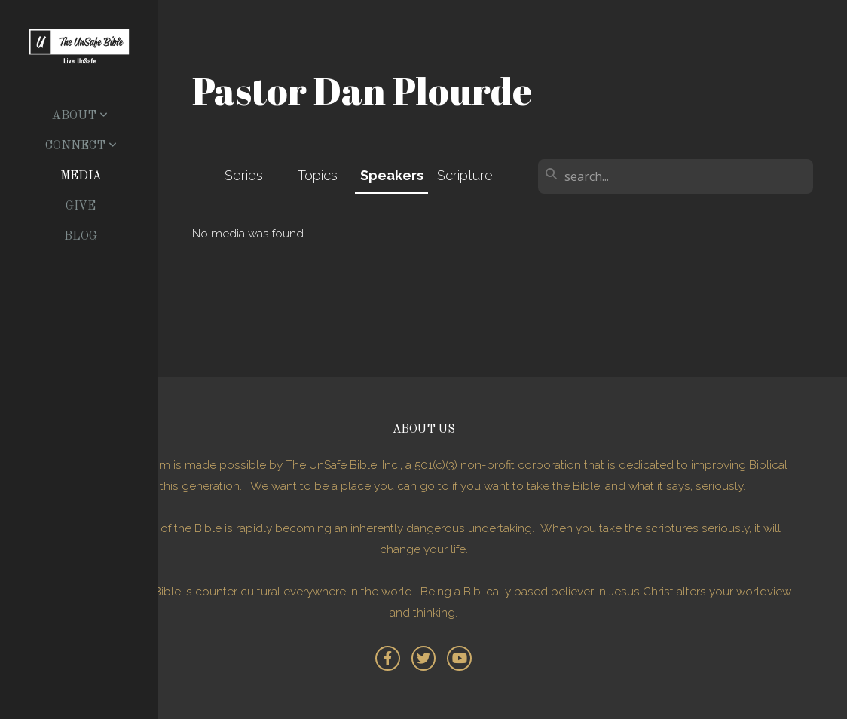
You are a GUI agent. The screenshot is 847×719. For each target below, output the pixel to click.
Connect (81, 146)
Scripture (465, 175)
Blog (80, 237)
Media (81, 176)
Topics (318, 175)
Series (244, 175)
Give (81, 206)
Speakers (392, 175)
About (80, 116)
